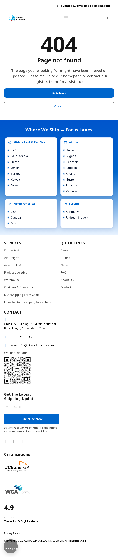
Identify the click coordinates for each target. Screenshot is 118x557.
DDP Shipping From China (22, 294)
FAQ (63, 271)
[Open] (66, 18)
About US (67, 279)
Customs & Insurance (18, 286)
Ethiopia (72, 167)
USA (13, 211)
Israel (14, 184)
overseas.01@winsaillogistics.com (85, 6)
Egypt (70, 179)
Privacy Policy (12, 533)
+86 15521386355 (20, 336)
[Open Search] (107, 18)
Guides (65, 257)
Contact (59, 107)
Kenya (70, 149)
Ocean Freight (13, 249)
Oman (15, 167)
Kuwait (15, 179)
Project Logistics (15, 271)
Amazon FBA (13, 264)
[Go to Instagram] (23, 441)
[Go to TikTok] (27, 441)
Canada (16, 216)
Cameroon (73, 190)
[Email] (31, 406)
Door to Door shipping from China (27, 301)
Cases (64, 249)
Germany (72, 211)
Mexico (16, 222)
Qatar (15, 161)
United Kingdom (77, 216)
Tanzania (72, 161)
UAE (14, 149)
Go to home (59, 93)
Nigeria (71, 155)
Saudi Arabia (19, 155)
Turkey (15, 173)
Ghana (70, 173)
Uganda (71, 184)
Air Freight (11, 257)
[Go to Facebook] (18, 441)
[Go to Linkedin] (5, 441)
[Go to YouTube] (14, 441)
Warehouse (12, 279)
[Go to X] (9, 441)
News (64, 264)
